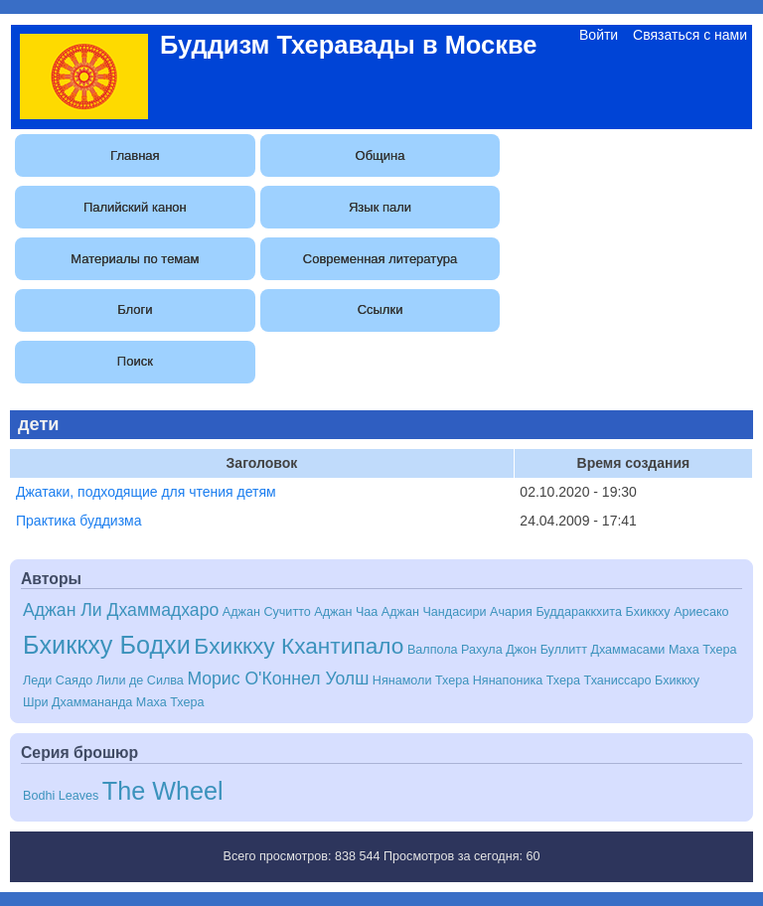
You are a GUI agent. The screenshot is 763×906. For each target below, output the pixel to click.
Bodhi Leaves (60, 796)
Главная (134, 155)
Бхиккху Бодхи (107, 645)
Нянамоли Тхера (421, 680)
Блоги (134, 309)
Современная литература (380, 258)
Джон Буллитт (546, 650)
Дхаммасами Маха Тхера (663, 650)
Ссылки (380, 309)
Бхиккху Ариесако (676, 612)
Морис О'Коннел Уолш (278, 678)
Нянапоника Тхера (526, 680)
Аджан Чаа (346, 612)
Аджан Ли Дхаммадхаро (121, 610)
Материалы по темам (135, 258)
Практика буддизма (79, 520)
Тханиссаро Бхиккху (642, 680)
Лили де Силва (140, 680)
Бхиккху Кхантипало (298, 646)
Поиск (135, 361)
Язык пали (380, 207)
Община (380, 155)
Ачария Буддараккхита (556, 612)
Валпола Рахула (455, 650)
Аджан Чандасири (434, 612)
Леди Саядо (57, 680)
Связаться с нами (690, 35)
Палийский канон (135, 207)
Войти (598, 35)
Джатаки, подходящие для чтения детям (146, 492)
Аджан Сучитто (267, 612)
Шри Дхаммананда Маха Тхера (113, 702)
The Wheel (163, 791)
